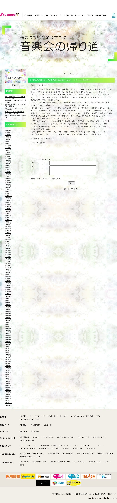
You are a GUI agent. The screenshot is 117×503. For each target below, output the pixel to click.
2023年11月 (8, 193)
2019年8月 (8, 305)
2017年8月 (8, 357)
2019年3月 (8, 315)
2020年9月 (8, 276)
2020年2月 (8, 291)
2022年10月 (8, 222)
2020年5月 (8, 285)
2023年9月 (8, 198)
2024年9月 (8, 172)
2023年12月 (8, 191)
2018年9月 (8, 328)
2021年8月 (8, 252)
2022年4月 (8, 235)
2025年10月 (8, 143)
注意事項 (38, 180)
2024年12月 (8, 165)
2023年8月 (8, 200)
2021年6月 (8, 257)
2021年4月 (8, 261)
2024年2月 (8, 187)
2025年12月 (8, 139)
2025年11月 (8, 141)
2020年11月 (8, 272)
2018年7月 (8, 333)
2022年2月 (8, 239)
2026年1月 (8, 137)
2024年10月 (8, 169)
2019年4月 (8, 313)
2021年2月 (8, 265)
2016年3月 (8, 394)
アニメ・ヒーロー (56, 15)
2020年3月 (8, 289)
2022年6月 (8, 230)
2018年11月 (8, 324)
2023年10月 (8, 196)
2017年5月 (8, 363)
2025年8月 (8, 148)
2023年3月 (8, 211)
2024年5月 (8, 180)
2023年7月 (8, 202)
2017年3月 (8, 368)
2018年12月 (8, 322)
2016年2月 (8, 396)
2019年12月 (8, 296)
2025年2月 (8, 161)
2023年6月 (8, 204)
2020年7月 (8, 281)
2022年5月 (8, 233)
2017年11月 (8, 350)
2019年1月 (8, 320)
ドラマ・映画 (28, 15)
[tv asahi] (10, 15)
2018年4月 (8, 339)
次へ (77, 74)
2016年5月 (8, 390)
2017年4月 (8, 366)
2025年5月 (8, 154)
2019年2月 (8, 318)
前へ (65, 74)
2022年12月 (8, 217)
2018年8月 (8, 331)
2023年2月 (8, 213)
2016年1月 (8, 398)
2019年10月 (8, 300)
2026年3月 (8, 132)
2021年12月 (8, 243)
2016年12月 (8, 374)
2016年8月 (8, 383)
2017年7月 (8, 359)
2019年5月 (8, 311)
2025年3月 (8, 158)
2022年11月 (8, 220)
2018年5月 (8, 337)
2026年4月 (8, 130)
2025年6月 (8, 152)
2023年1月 (8, 215)
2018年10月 (8, 326)
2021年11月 (8, 246)
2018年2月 (8, 344)
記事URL (42, 143)
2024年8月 (8, 174)
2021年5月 (8, 259)
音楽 (46, 15)
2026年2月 (8, 135)
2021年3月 (8, 263)
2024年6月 (8, 178)
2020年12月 (8, 270)
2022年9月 (8, 224)
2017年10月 (8, 352)
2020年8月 (8, 278)
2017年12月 (8, 348)
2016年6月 (8, 387)
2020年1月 (8, 294)
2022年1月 (8, 241)
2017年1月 (8, 372)
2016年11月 (8, 376)
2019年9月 (8, 302)
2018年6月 (8, 335)
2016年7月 (8, 385)
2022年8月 (8, 226)
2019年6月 (8, 309)
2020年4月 (8, 287)
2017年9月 (8, 355)
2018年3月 (8, 342)
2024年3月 (8, 185)
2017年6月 (8, 361)
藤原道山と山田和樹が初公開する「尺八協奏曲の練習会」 (14, 112)
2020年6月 (8, 283)
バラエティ (38, 15)
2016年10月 (8, 379)
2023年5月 (8, 206)
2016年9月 (8, 381)
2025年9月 (8, 145)
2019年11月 (8, 298)
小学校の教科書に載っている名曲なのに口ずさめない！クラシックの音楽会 (60, 80)
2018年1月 (8, 346)
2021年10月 (8, 248)
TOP (71, 74)
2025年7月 (8, 150)
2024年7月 (8, 176)
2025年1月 (8, 163)
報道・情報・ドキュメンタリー (74, 15)
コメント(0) (34, 143)
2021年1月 (8, 267)
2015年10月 (8, 405)
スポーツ (90, 15)
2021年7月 (8, 254)
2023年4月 (8, 209)
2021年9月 (8, 250)
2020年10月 (8, 274)
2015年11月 (8, 403)
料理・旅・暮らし (101, 15)
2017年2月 (8, 370)
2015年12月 (8, 400)
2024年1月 (8, 189)
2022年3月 (8, 237)
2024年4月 (8, 182)
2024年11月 (8, 167)
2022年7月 (8, 228)
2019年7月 (8, 307)
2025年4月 (8, 156)
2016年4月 (8, 392)
